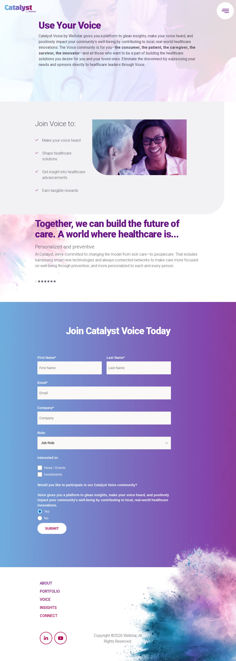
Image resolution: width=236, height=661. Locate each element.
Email (41, 383)
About (46, 583)
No (46, 518)
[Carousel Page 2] (39, 281)
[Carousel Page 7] (55, 281)
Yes (47, 511)
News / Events (54, 468)
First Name (46, 358)
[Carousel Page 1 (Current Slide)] (36, 281)
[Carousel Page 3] (42, 281)
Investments (53, 474)
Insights (48, 607)
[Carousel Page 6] (51, 281)
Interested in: (47, 458)
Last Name (115, 358)
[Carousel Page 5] (48, 281)
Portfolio (50, 591)
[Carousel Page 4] (45, 281)
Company (45, 408)
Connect (48, 615)
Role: (41, 433)
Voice (45, 599)
